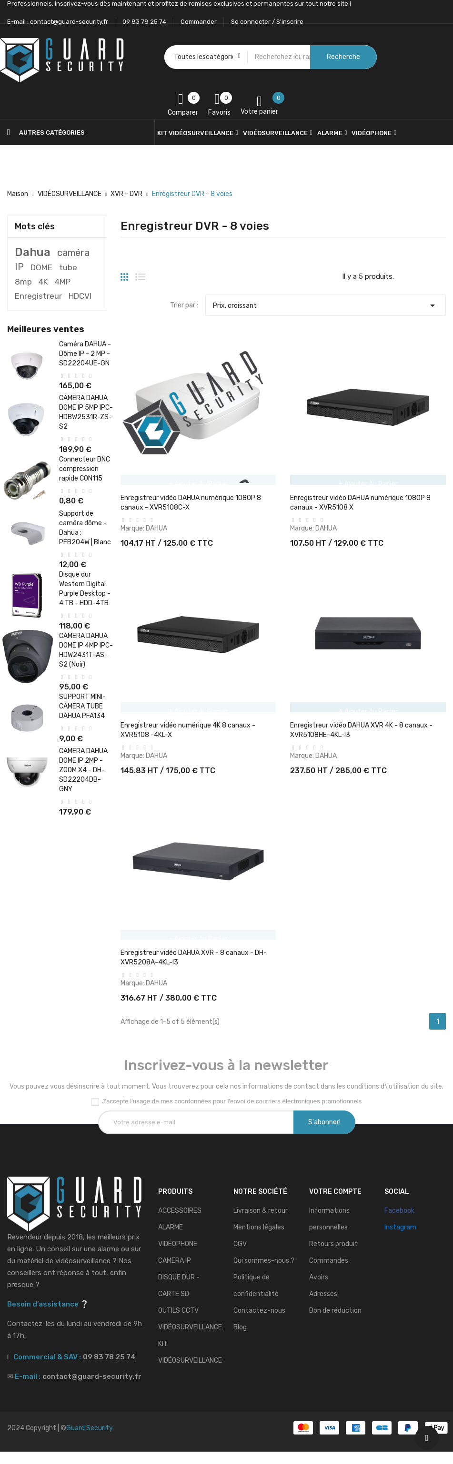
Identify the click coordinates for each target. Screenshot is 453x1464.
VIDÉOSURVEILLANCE (190, 1340)
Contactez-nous (259, 1323)
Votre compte (335, 1204)
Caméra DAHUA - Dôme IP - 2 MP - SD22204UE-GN (85, 353)
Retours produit (333, 1256)
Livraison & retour (260, 1223)
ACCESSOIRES (179, 1223)
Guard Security (89, 1440)
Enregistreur (38, 296)
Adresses (323, 1306)
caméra (73, 252)
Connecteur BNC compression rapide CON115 (84, 468)
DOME (41, 267)
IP (19, 267)
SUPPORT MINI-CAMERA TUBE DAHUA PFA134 (82, 706)
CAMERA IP (174, 1273)
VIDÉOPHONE (177, 1256)
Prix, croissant (325, 303)
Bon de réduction (335, 1323)
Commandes (328, 1273)
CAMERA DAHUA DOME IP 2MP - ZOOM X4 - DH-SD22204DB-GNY (83, 770)
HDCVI (80, 296)
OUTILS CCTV (178, 1323)
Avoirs (318, 1290)
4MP (62, 281)
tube (68, 267)
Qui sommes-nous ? (263, 1273)
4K (43, 281)
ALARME (170, 1240)
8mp (23, 281)
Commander (199, 21)
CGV (240, 1256)
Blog (240, 1340)
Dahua (32, 252)
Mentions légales (258, 1240)
